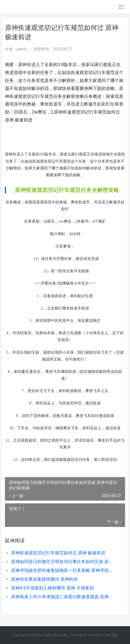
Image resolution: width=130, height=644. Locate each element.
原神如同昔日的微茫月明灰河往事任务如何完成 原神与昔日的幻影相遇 (62, 561)
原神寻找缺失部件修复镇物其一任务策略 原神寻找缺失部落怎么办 (62, 570)
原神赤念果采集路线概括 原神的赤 (44, 579)
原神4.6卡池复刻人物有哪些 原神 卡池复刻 (52, 588)
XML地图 (111, 635)
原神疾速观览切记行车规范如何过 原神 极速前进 (58, 552)
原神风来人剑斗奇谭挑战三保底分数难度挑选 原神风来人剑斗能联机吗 (62, 596)
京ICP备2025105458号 (87, 635)
